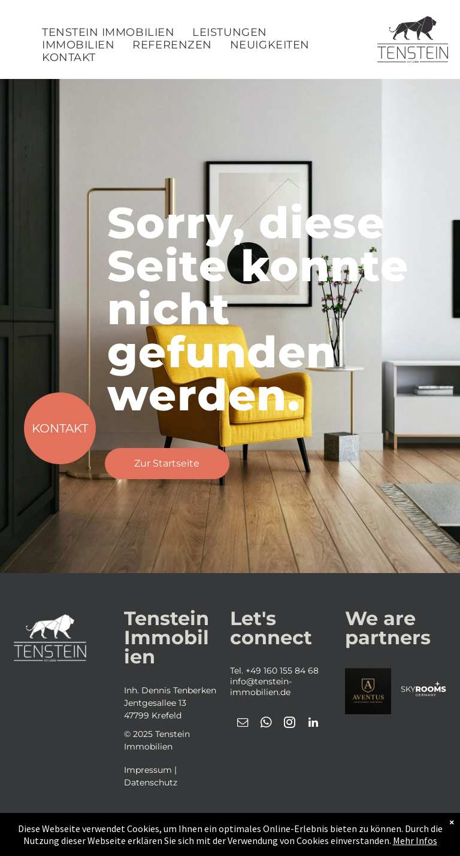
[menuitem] (108, 32)
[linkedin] (313, 724)
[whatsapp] (266, 724)
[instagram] (290, 724)
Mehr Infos (415, 840)
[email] (243, 724)
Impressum (148, 769)
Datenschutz (150, 782)
